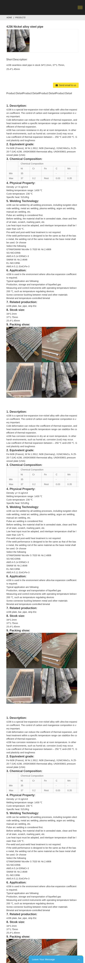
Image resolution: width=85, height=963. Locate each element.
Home (9, 17)
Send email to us (67, 85)
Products (20, 17)
